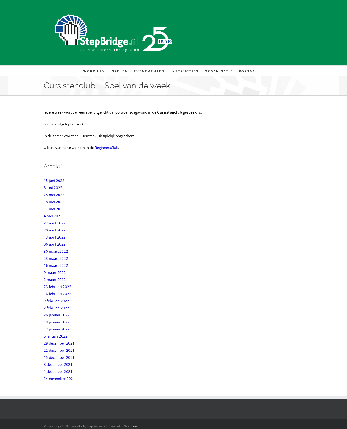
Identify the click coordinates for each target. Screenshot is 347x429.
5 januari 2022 (56, 336)
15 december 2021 (59, 357)
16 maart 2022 (56, 265)
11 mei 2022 (54, 208)
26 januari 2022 (57, 315)
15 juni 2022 (54, 180)
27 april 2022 (55, 223)
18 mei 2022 (54, 201)
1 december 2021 (58, 371)
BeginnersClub (106, 147)
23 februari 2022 (57, 286)
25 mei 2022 (54, 194)
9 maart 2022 (55, 272)
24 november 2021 (59, 378)
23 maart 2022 (56, 258)
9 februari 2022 (56, 300)
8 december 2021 (58, 364)
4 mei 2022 (53, 216)
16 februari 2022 (57, 293)
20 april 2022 (55, 230)
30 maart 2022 (56, 251)
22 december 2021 (59, 350)
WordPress (131, 426)
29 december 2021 (59, 343)
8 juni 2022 (53, 187)
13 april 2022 (55, 237)
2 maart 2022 (55, 279)
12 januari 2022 (57, 329)
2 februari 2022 (56, 307)
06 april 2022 (55, 244)
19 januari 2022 (57, 322)
